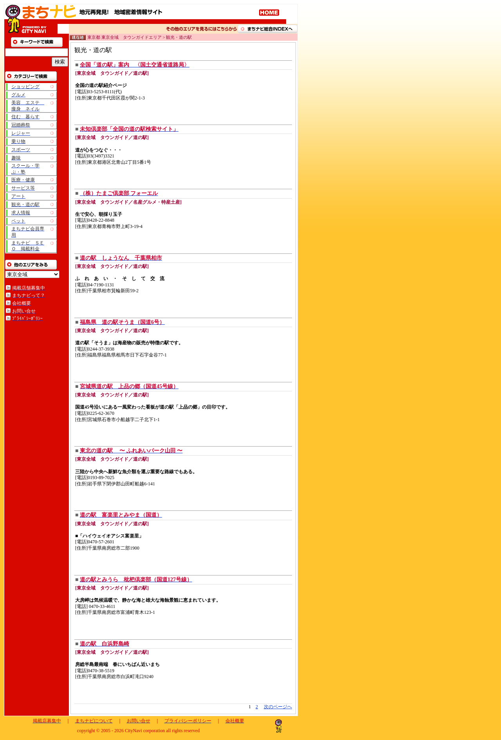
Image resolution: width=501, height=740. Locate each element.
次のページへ (278, 706)
